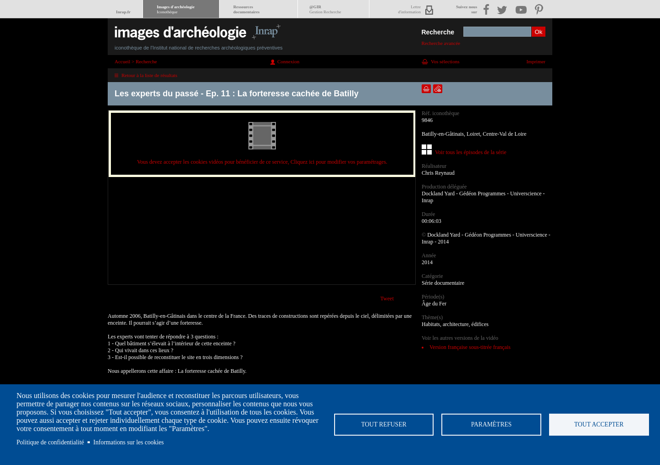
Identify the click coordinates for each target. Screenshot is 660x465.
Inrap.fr (123, 12)
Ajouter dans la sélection (426, 88)
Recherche (437, 32)
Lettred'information (409, 9)
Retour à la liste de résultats (149, 75)
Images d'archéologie (175, 9)
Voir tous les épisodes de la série (470, 152)
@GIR (325, 9)
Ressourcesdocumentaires (246, 9)
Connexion (288, 61)
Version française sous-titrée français (470, 347)
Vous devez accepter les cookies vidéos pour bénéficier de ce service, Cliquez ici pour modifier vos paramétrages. (262, 162)
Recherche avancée (440, 43)
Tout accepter (599, 424)
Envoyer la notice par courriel (437, 88)
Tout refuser (384, 424)
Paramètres (491, 424)
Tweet (387, 298)
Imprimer (535, 61)
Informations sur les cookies (129, 442)
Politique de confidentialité (50, 442)
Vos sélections (445, 61)
